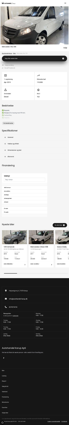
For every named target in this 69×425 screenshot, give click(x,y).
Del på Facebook (8, 68)
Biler (14, 53)
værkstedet (15, 315)
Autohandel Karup (7, 53)
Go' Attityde (64, 421)
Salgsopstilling (8, 65)
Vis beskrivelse (8, 123)
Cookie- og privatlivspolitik (54, 421)
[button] (66, 25)
